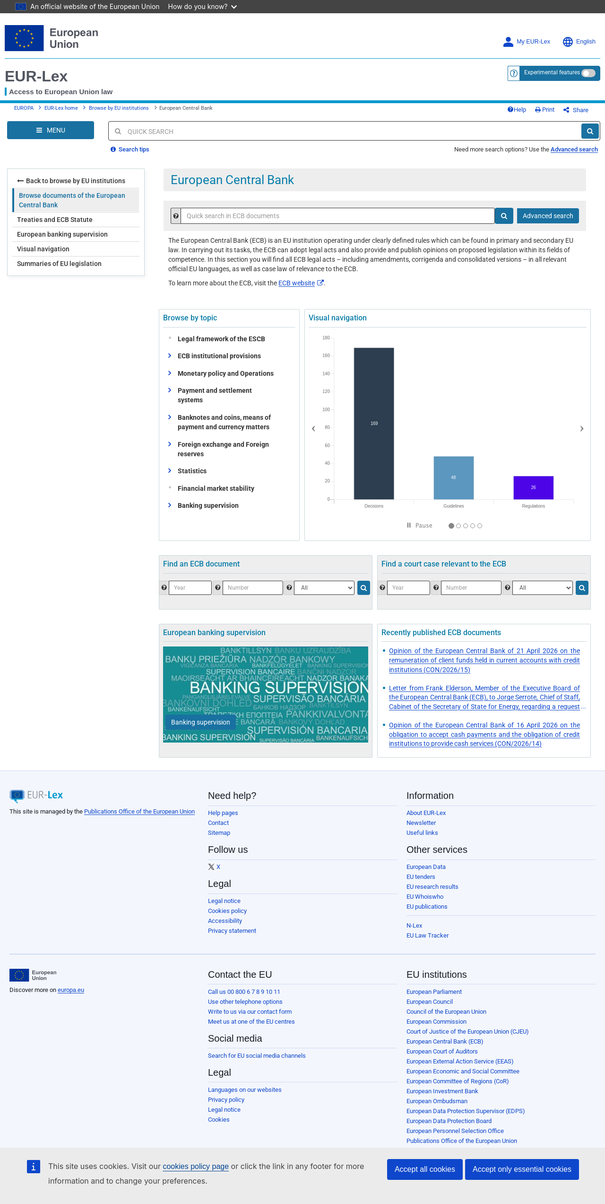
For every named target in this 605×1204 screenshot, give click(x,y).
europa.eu (71, 989)
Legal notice (224, 900)
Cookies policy (227, 910)
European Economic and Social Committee (462, 1071)
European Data (426, 866)
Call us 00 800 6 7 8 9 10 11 (244, 991)
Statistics (192, 471)
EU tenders (420, 876)
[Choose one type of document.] (324, 588)
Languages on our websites (245, 1089)
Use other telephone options (245, 1001)
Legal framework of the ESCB (219, 339)
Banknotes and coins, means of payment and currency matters (224, 422)
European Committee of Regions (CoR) (457, 1081)
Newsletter (421, 822)
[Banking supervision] (200, 722)
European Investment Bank (442, 1091)
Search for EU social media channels (257, 1055)
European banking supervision (62, 234)
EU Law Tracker (427, 935)
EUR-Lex (36, 76)
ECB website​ (301, 283)
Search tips (130, 149)
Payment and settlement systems (215, 395)
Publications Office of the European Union (139, 811)
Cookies (219, 1119)
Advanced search (574, 149)
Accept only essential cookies (522, 1169)
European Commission (436, 1021)
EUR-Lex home (61, 108)
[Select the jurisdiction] (542, 588)
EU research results (432, 886)
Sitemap (219, 832)
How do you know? (202, 6)
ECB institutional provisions (219, 356)
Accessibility (225, 920)
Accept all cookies (425, 1169)
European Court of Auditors (442, 1051)
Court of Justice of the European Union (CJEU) (467, 1031)
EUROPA (24, 108)
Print (544, 109)
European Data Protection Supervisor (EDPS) (465, 1111)
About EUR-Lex (426, 812)
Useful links (422, 832)
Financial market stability (213, 488)
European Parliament (434, 991)
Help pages (223, 812)
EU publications (427, 906)
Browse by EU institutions (119, 108)
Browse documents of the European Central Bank (72, 200)
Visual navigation (43, 249)
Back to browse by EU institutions (71, 180)
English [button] (579, 42)
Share (575, 110)
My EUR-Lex (526, 42)
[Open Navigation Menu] (50, 130)
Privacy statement (232, 930)
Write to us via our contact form (250, 1011)
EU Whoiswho (424, 896)
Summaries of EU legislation (59, 263)
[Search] (590, 131)
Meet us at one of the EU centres (251, 1021)
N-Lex (414, 925)
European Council (429, 1001)
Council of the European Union (446, 1011)
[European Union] (32, 975)
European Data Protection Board (449, 1120)
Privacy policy (226, 1099)
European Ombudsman (436, 1101)
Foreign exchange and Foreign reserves (223, 449)
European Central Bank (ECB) (445, 1041)
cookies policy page (196, 1166)
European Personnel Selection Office (455, 1130)
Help (516, 109)
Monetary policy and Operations (226, 373)
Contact (218, 822)
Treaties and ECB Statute (55, 219)
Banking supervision (208, 505)
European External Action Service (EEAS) (460, 1061)
